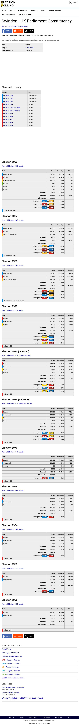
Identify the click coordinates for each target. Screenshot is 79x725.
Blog (4, 10)
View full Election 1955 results (12, 604)
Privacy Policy (33, 717)
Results (34, 10)
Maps (43, 10)
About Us (11, 717)
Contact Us (58, 717)
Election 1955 (8, 125)
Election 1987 (8, 98)
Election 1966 (8, 116)
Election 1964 (8, 119)
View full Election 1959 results (12, 568)
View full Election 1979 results (12, 310)
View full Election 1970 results (12, 452)
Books (22, 717)
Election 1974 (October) (11, 107)
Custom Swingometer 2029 (12, 656)
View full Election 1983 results (12, 265)
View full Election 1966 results (12, 491)
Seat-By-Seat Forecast (10, 653)
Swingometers (55, 10)
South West (29, 47)
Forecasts (22, 10)
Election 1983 (8, 101)
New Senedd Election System (13, 687)
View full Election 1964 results (12, 529)
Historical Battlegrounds (10, 693)
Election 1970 (8, 113)
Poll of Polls (6, 649)
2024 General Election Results (13, 678)
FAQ (68, 717)
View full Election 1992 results (12, 166)
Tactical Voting (25, 14)
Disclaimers (46, 717)
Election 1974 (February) (11, 110)
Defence (17, 660)
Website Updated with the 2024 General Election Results (23, 698)
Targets (9, 660)
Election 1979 (8, 104)
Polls (12, 10)
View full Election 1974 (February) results (17, 404)
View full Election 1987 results (12, 220)
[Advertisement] (39, 69)
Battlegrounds (8, 14)
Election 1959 (8, 122)
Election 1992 (8, 95)
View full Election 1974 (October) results (16, 356)
